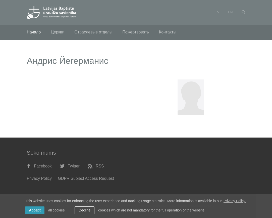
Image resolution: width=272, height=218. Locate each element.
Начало (34, 32)
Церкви (57, 32)
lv (218, 12)
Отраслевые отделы (93, 32)
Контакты (167, 32)
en (230, 12)
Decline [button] (84, 210)
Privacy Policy (39, 178)
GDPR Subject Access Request (86, 178)
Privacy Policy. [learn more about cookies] (235, 201)
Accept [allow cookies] (35, 210)
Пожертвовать (135, 32)
